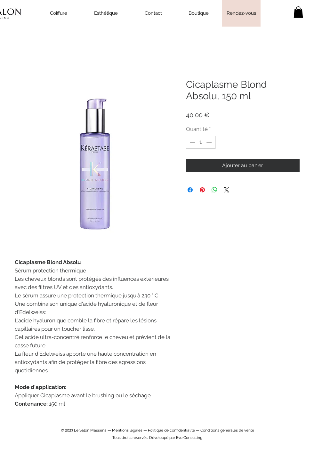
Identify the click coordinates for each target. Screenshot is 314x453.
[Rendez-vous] (241, 13)
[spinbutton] (200, 142)
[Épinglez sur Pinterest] (202, 190)
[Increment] (209, 142)
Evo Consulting (189, 437)
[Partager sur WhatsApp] (214, 190)
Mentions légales (127, 430)
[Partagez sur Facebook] (190, 190)
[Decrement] (192, 142)
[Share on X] (226, 190)
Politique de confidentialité (171, 430)
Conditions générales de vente (227, 430)
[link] (298, 12)
